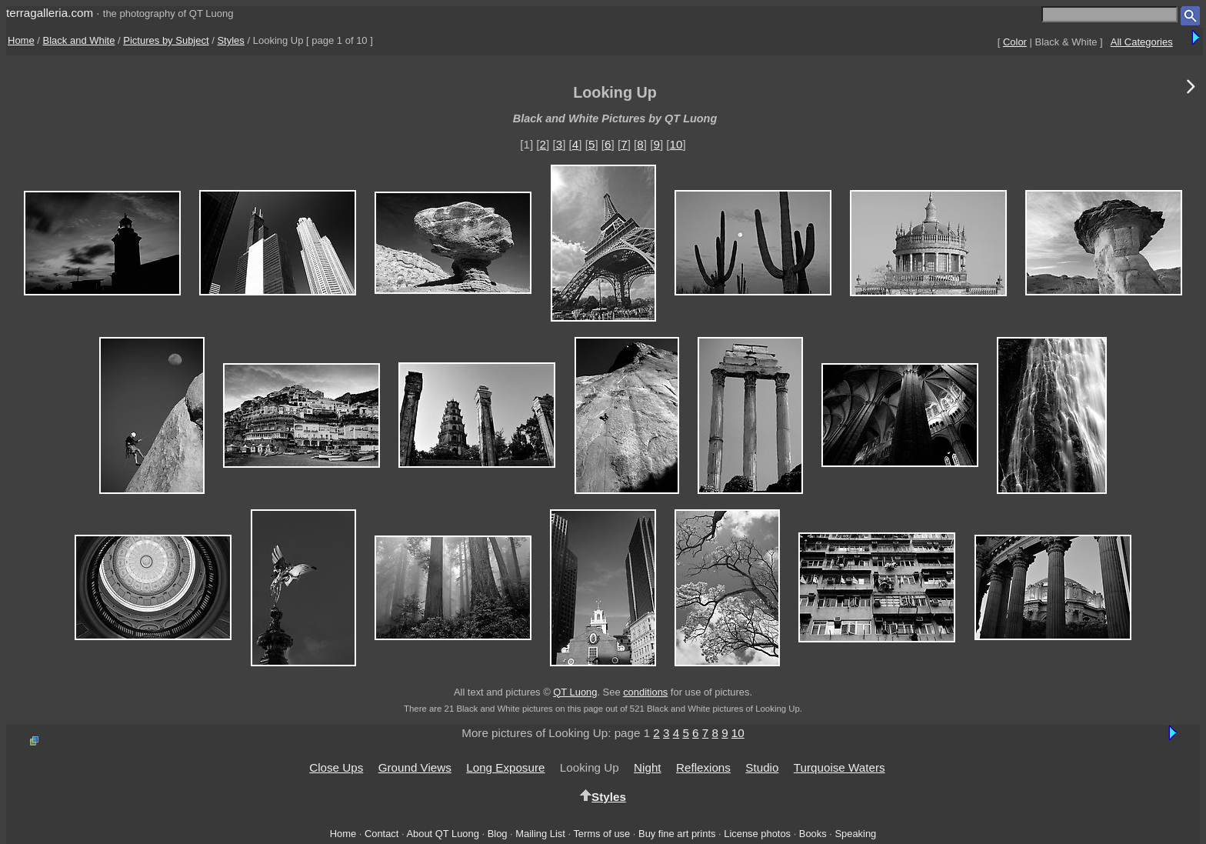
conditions (645, 692)
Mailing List (540, 833)
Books (813, 833)
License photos (757, 833)
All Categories (1142, 42)
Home (21, 40)
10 (676, 144)
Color (1015, 42)
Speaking (855, 833)
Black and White (79, 40)
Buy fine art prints (676, 833)
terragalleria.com (49, 12)
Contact (381, 833)
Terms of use (601, 833)
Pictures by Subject (165, 40)
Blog (498, 833)
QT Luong (575, 692)
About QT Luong (442, 833)
